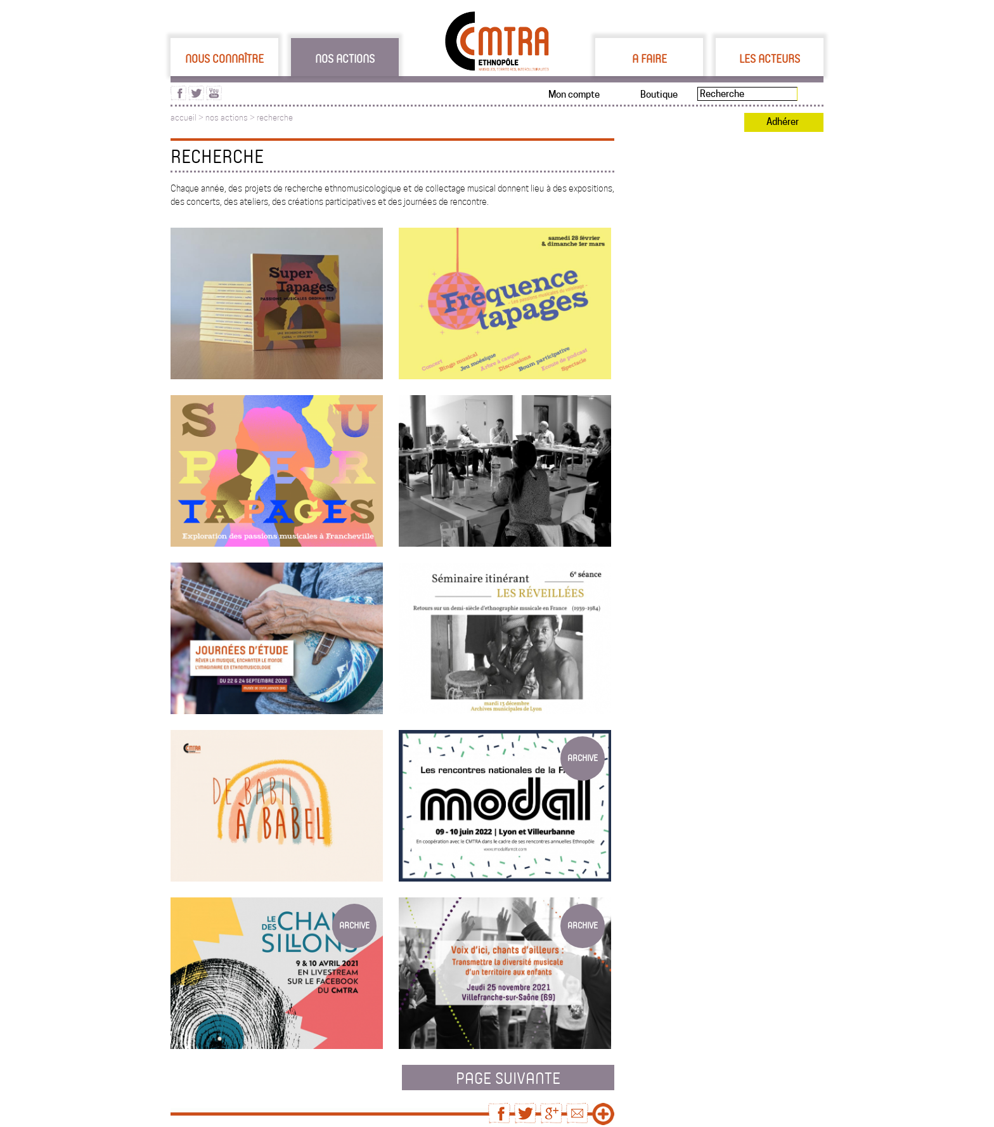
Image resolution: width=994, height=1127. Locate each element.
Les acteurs (769, 58)
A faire (649, 58)
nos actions (226, 117)
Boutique (659, 94)
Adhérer (782, 121)
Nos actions (345, 58)
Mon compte (574, 94)
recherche (275, 117)
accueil (184, 117)
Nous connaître (224, 58)
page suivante (508, 1077)
